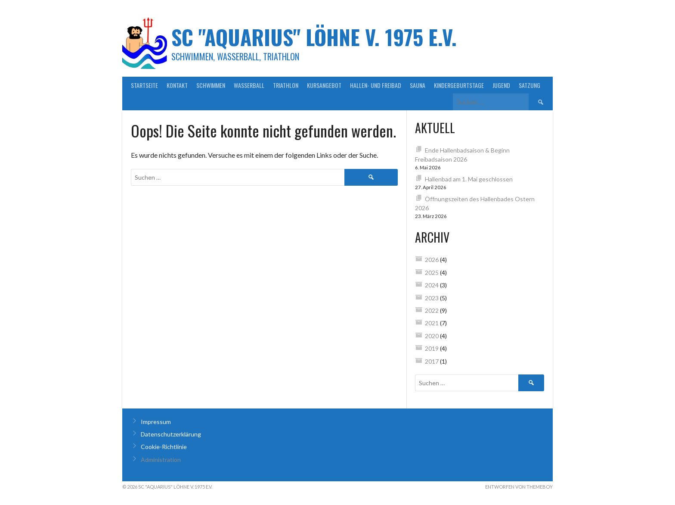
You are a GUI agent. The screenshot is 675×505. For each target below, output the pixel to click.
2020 (432, 336)
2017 (432, 361)
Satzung (529, 85)
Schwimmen (210, 85)
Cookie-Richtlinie (164, 446)
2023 (432, 298)
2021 (432, 323)
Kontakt (177, 85)
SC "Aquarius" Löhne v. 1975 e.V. (314, 37)
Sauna (417, 85)
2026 (432, 259)
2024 (432, 285)
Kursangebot (324, 85)
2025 (432, 272)
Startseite (144, 85)
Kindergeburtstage (459, 85)
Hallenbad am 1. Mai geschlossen (469, 179)
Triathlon (285, 85)
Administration (161, 459)
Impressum (156, 421)
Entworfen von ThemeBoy (519, 486)
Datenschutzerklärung (171, 434)
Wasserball (249, 85)
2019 (432, 348)
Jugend (501, 85)
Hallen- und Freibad (375, 85)
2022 (432, 310)
